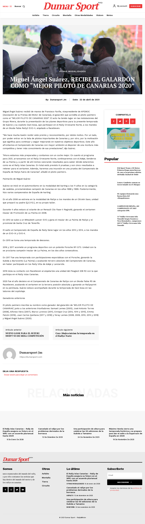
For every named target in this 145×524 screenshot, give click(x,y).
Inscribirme (124, 482)
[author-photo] (4, 439)
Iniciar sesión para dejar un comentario (21, 375)
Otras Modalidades (72, 71)
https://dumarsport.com (30, 357)
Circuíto (46, 485)
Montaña (46, 478)
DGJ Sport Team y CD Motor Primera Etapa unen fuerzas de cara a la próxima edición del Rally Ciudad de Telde (128, 171)
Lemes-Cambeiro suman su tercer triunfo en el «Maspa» (128, 183)
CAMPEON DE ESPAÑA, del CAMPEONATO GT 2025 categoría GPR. (128, 208)
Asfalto (45, 473)
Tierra (45, 481)
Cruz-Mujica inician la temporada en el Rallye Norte (75, 334)
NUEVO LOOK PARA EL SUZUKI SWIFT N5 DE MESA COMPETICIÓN (25, 334)
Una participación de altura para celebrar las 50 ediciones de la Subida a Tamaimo (89, 431)
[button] (20, 6)
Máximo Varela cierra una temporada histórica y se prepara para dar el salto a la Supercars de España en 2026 (125, 432)
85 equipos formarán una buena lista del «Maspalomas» (129, 196)
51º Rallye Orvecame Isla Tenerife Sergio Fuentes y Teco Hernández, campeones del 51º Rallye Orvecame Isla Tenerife (129, 221)
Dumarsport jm (58, 99)
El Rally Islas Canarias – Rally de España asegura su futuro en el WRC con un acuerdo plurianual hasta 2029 (18, 432)
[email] (124, 475)
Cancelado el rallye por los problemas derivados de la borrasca (51, 431)
